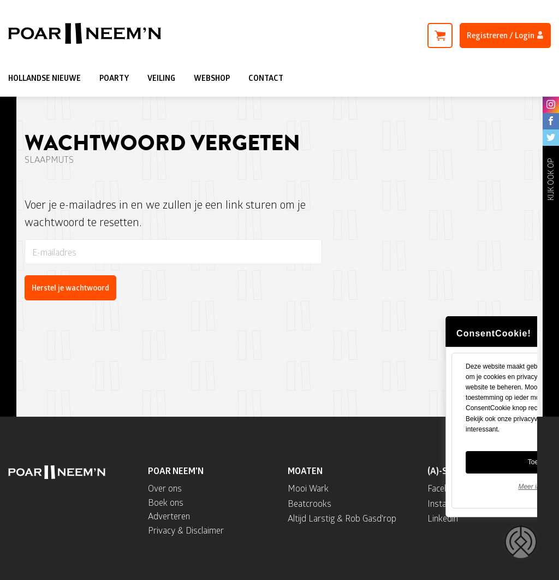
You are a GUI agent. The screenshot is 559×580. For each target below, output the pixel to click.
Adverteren (169, 516)
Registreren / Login (505, 35)
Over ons (165, 488)
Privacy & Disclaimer (186, 530)
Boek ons (165, 502)
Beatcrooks (309, 503)
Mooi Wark (308, 488)
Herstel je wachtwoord (70, 287)
